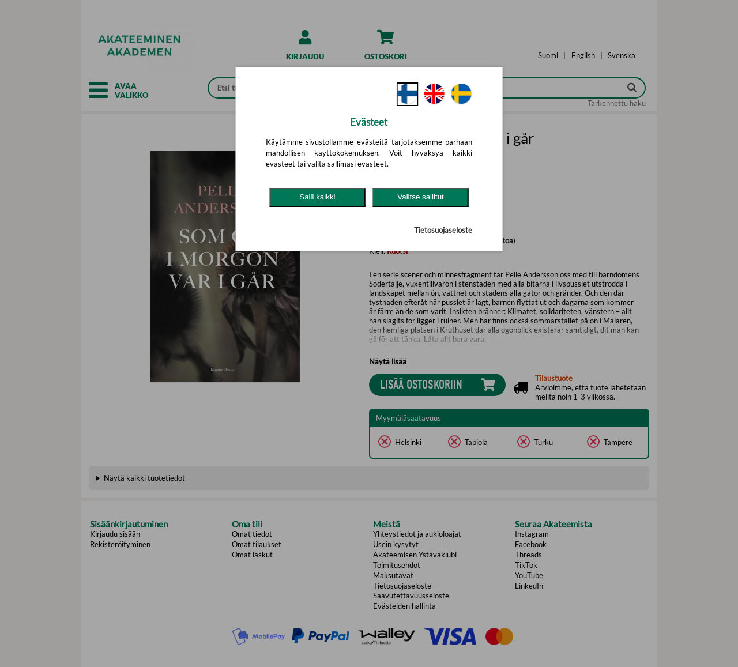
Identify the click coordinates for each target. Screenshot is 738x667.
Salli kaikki (317, 197)
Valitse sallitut (420, 197)
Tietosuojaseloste (443, 230)
